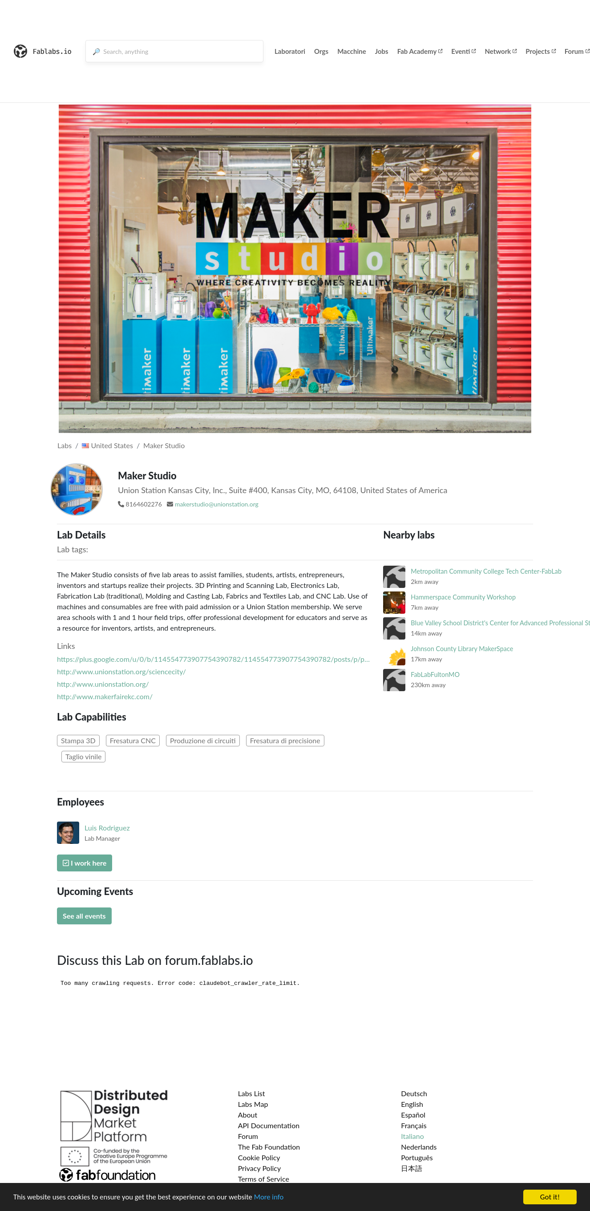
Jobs (381, 51)
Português (416, 1157)
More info (274, 1197)
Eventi (463, 51)
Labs (64, 445)
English (412, 1104)
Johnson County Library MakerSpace (462, 648)
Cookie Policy (259, 1157)
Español (413, 1114)
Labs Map (253, 1104)
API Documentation (269, 1125)
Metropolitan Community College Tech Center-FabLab (486, 571)
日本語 (411, 1168)
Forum (248, 1136)
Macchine (351, 51)
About (248, 1114)
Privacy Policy (259, 1168)
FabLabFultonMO (435, 674)
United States (107, 445)
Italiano (412, 1136)
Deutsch (414, 1093)
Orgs (321, 51)
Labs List (251, 1093)
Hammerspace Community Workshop (463, 597)
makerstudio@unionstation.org (217, 504)
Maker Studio (164, 445)
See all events (84, 915)
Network (501, 51)
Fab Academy (420, 51)
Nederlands (418, 1146)
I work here (84, 863)
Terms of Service (263, 1179)
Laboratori (290, 51)
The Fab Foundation (269, 1146)
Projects (540, 51)
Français (413, 1125)
